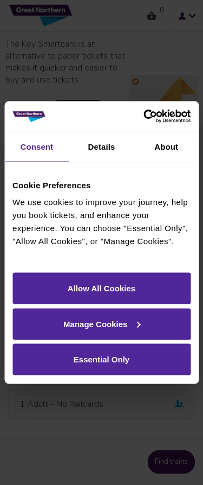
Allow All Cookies (101, 288)
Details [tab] (101, 146)
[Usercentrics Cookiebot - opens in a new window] (145, 117)
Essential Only (101, 359)
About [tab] (166, 146)
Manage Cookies (101, 323)
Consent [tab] (36, 146)
